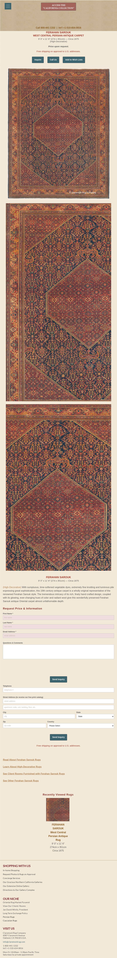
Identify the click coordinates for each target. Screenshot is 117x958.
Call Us (53, 60)
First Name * (8, 614)
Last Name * (8, 623)
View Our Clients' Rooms (14, 906)
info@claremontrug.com (14, 942)
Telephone (7, 686)
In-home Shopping (11, 870)
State (78, 712)
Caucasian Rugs (10, 920)
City (4, 712)
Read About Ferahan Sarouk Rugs (22, 760)
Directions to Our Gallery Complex (19, 890)
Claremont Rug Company (58, 19)
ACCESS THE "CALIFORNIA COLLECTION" (58, 6)
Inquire (37, 60)
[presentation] (25, 664)
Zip (4, 722)
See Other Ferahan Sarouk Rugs (21, 781)
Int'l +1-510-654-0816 (69, 27)
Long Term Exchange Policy (15, 913)
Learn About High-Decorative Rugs (22, 767)
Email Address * (9, 632)
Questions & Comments (13, 643)
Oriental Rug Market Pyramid (16, 902)
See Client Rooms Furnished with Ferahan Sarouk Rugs (34, 774)
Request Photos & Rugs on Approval (19, 874)
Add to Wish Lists (73, 60)
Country (50, 722)
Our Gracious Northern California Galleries (22, 882)
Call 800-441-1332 (45, 27)
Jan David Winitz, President (15, 909)
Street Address (23, 697)
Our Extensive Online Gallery (16, 886)
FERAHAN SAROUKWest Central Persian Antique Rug (58, 832)
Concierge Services (11, 878)
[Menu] (8, 6)
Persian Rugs (9, 917)
